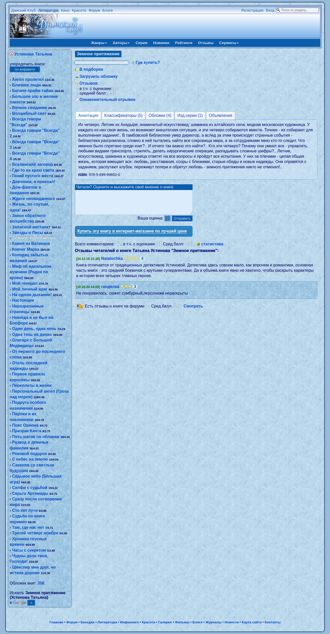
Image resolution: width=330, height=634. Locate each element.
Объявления (220, 115)
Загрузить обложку (98, 76)
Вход (270, 10)
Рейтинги (183, 43)
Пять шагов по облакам (35, 436)
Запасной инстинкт (31, 227)
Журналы (213, 622)
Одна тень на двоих (32, 334)
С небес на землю (30, 459)
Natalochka (112, 263)
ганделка (110, 291)
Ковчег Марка (25, 249)
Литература (48, 10)
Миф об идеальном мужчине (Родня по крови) (30, 272)
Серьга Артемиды (30, 493)
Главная (56, 622)
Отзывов (88, 83)
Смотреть (193, 311)
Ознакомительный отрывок (107, 99)
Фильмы (182, 622)
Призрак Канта (26, 431)
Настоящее (23, 300)
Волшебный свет (29, 113)
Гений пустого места (32, 176)
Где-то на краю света (33, 170)
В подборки (91, 69)
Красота (79, 10)
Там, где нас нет (28, 527)
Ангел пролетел (28, 79)
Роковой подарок (29, 453)
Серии (142, 43)
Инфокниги (129, 622)
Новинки (161, 43)
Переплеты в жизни (32, 385)
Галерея (165, 622)
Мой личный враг (29, 289)
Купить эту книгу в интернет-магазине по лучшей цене (132, 235)
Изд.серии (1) (190, 115)
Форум (94, 10)
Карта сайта (251, 622)
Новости (231, 622)
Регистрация (252, 10)
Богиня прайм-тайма (33, 90)
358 (40, 583)
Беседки (87, 622)
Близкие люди (26, 85)
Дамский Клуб (23, 10)
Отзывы (206, 43)
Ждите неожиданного (33, 198)
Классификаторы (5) (123, 115)
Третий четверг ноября (35, 533)
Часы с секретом (29, 550)
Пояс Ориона (25, 425)
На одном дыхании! (32, 295)
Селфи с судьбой (29, 487)
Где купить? (148, 62)
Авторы (121, 43)
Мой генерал (24, 283)
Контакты (273, 622)
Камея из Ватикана (31, 243)
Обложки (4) (160, 115)
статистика (212, 248)
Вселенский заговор (32, 164)
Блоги (107, 10)
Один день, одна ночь (34, 329)
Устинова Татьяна (33, 54)
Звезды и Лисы (27, 232)
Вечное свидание (29, 107)
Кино (65, 10)
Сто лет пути (25, 510)
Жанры (99, 43)
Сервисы (229, 43)
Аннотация (88, 115)
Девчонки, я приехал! (33, 181)
